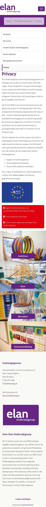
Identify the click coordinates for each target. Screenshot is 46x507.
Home (9, 21)
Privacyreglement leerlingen (15, 216)
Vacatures (7, 34)
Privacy (6, 67)
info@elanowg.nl (10, 383)
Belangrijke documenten (12, 61)
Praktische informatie (23, 21)
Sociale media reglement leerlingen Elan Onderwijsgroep (20, 223)
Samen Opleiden (9, 54)
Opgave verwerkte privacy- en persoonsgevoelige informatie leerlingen (19, 209)
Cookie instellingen (23, 499)
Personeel (7, 41)
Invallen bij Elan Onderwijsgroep (15, 47)
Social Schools (27, 505)
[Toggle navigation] (41, 8)
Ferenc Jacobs (18, 175)
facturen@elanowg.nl (10, 396)
